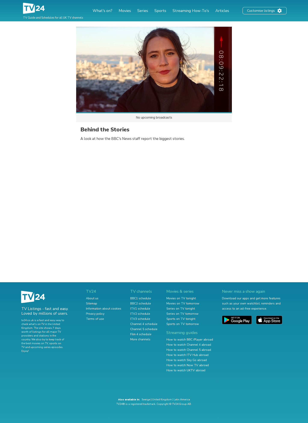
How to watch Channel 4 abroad (188, 345)
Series (142, 10)
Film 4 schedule (140, 334)
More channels (140, 339)
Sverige (146, 399)
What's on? (102, 10)
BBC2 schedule (140, 303)
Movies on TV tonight (181, 298)
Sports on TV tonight (180, 319)
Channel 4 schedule (143, 324)
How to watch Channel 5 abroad (188, 350)
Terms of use (95, 319)
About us (92, 298)
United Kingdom (162, 399)
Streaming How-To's (191, 10)
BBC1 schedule (140, 298)
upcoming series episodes (47, 347)
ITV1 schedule (140, 309)
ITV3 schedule (140, 319)
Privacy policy (95, 314)
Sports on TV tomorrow (182, 324)
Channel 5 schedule (143, 329)
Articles (222, 10)
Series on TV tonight (180, 309)
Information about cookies (103, 309)
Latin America (182, 399)
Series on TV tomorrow (182, 314)
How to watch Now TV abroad (187, 365)
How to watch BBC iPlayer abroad (189, 340)
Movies (125, 10)
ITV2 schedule (140, 314)
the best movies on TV (34, 343)
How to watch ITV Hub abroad (187, 355)
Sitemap (91, 303)
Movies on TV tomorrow (182, 303)
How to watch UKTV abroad (185, 370)
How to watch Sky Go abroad (186, 360)
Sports (160, 10)
